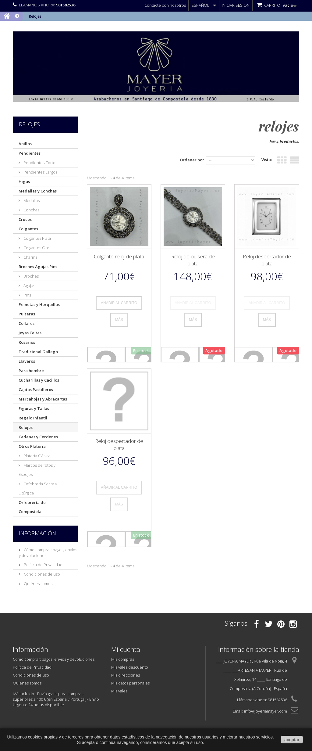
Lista (294, 159)
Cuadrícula (281, 159)
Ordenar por (183, 160)
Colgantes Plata (37, 238)
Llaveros (27, 361)
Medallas (31, 200)
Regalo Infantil (33, 418)
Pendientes (30, 153)
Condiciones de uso (41, 574)
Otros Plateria (32, 446)
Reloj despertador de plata (267, 260)
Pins (27, 295)
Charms (30, 257)
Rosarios (27, 342)
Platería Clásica (37, 455)
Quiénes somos (37, 583)
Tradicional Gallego (38, 351)
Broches (31, 276)
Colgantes (28, 229)
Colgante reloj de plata (119, 256)
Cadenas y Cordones (38, 437)
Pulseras (27, 314)
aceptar (292, 739)
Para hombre (31, 370)
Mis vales (119, 691)
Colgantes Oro (36, 247)
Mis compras (122, 659)
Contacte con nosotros (165, 5)
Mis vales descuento (129, 667)
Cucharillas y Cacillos (39, 380)
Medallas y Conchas (38, 191)
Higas (24, 181)
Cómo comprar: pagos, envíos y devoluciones (53, 659)
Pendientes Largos (40, 172)
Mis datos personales (130, 683)
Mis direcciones (125, 675)
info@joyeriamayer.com (265, 711)
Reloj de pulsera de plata (193, 260)
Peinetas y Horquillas (39, 304)
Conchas (31, 210)
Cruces (25, 219)
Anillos (25, 143)
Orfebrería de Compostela (32, 507)
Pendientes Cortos (40, 162)
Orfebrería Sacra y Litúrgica (38, 488)
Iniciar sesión (236, 5)
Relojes (26, 427)
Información (37, 533)
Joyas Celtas (30, 333)
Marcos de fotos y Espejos (37, 469)
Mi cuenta (125, 649)
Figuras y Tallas (34, 408)
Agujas (29, 285)
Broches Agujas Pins (38, 266)
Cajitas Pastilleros (36, 389)
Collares (26, 323)
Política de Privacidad (42, 564)
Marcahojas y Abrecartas (43, 399)
